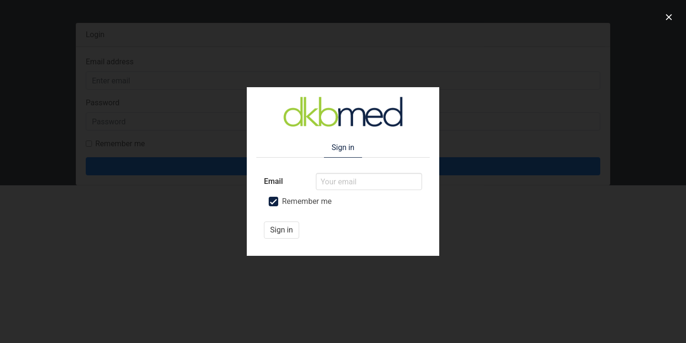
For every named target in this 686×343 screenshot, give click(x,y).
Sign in (281, 229)
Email (273, 181)
